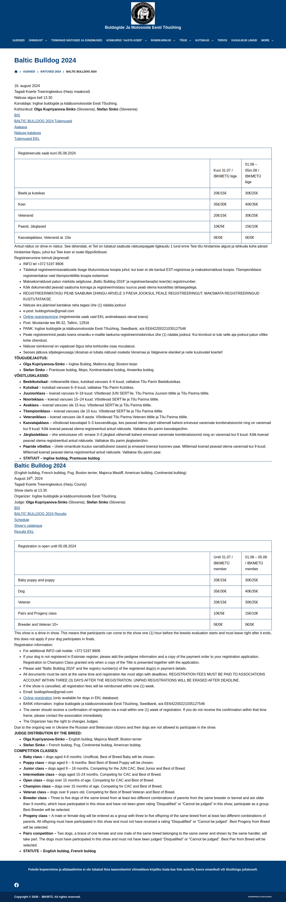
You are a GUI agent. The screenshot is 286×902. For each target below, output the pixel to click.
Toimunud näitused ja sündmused (76, 40)
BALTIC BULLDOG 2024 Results (40, 514)
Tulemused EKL (27, 139)
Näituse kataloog (27, 133)
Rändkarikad (164, 40)
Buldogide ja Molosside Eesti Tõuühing (143, 27)
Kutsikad (205, 40)
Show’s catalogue (28, 526)
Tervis (222, 40)
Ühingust (39, 40)
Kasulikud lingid (244, 40)
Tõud (186, 40)
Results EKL (24, 532)
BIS (17, 115)
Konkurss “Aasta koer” (127, 40)
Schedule (21, 520)
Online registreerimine (40, 317)
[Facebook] (16, 885)
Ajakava (20, 127)
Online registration (37, 698)
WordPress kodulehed (260, 897)
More (268, 40)
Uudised (19, 40)
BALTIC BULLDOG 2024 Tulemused (43, 121)
